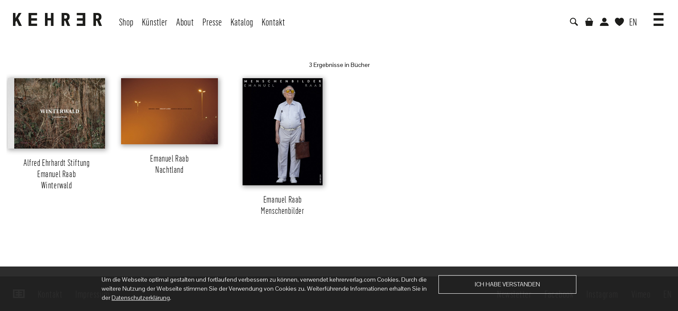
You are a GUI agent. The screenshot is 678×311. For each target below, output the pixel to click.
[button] (658, 16)
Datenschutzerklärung (141, 297)
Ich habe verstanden (507, 284)
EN (633, 22)
